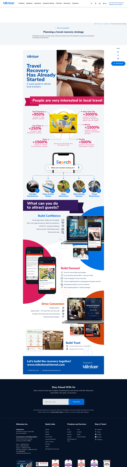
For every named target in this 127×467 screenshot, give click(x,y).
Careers (47, 416)
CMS (68, 414)
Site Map (47, 428)
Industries (37, 3)
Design (78, 419)
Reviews (69, 419)
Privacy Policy (48, 421)
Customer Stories (48, 3)
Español (47, 419)
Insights (69, 416)
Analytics (79, 416)
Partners (59, 3)
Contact (47, 414)
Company (75, 3)
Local (78, 414)
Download (117, 47)
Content (69, 421)
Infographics (106, 8)
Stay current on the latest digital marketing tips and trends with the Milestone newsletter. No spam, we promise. (63, 376)
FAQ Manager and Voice (71, 424)
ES (104, 3)
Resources (67, 3)
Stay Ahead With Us (63, 372)
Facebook (98, 414)
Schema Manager (81, 421)
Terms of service (49, 426)
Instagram (98, 424)
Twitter (98, 416)
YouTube (98, 421)
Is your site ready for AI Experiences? (116, 2)
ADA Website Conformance (52, 433)
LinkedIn (98, 419)
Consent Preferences (50, 423)
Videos (47, 431)
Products (22, 3)
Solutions (29, 3)
